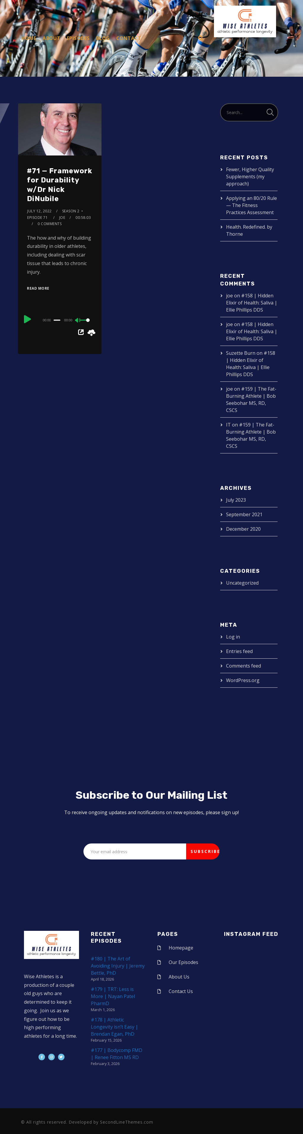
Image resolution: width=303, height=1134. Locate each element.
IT (228, 424)
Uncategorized (242, 583)
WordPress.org (243, 680)
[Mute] (78, 321)
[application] (60, 320)
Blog (103, 38)
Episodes (78, 38)
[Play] (27, 319)
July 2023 (236, 500)
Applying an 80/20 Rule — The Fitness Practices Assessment (251, 205)
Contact (128, 38)
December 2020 (243, 529)
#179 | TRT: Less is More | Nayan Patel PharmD (113, 996)
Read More (38, 288)
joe (62, 217)
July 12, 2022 (39, 211)
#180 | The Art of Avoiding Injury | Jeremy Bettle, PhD (118, 965)
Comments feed (243, 666)
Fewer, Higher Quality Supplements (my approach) (250, 176)
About (51, 38)
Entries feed (239, 651)
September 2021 (244, 514)
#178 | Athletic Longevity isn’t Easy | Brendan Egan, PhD (114, 1026)
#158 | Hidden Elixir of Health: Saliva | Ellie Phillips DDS (251, 302)
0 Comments (50, 223)
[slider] (57, 320)
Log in (233, 636)
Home (28, 38)
